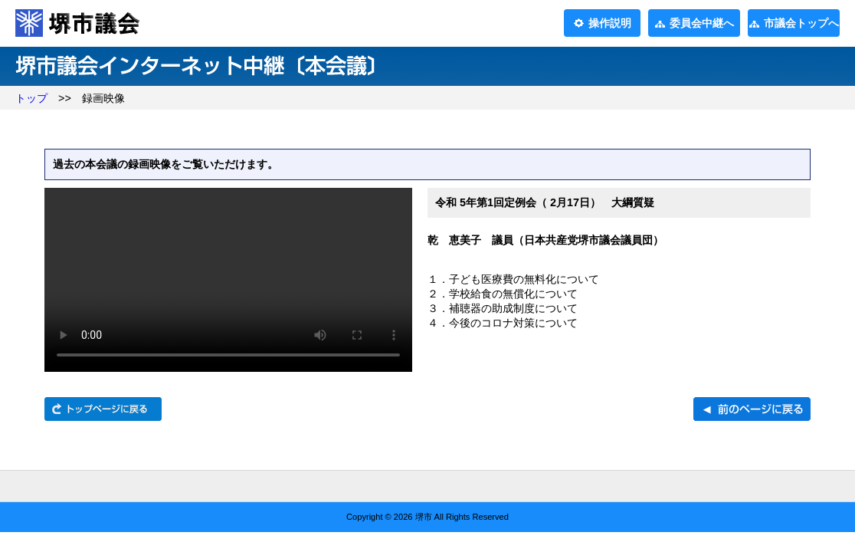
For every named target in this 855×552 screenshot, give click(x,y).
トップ (31, 98)
